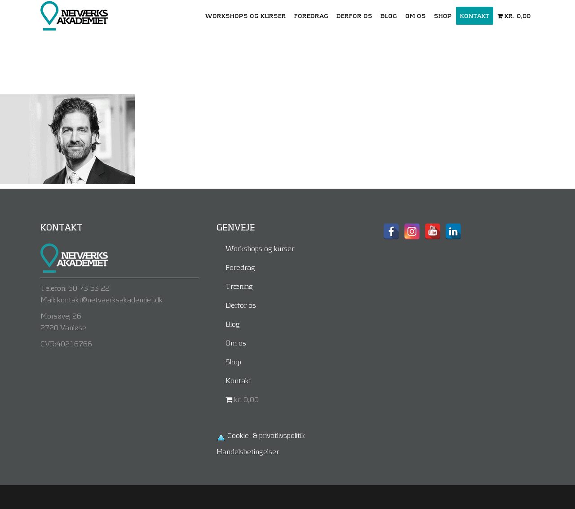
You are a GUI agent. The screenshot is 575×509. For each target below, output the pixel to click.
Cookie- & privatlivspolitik (266, 435)
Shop (233, 361)
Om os (236, 342)
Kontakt (239, 380)
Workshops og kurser (260, 248)
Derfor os (241, 305)
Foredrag (240, 267)
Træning (239, 286)
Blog (233, 323)
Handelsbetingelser (248, 451)
